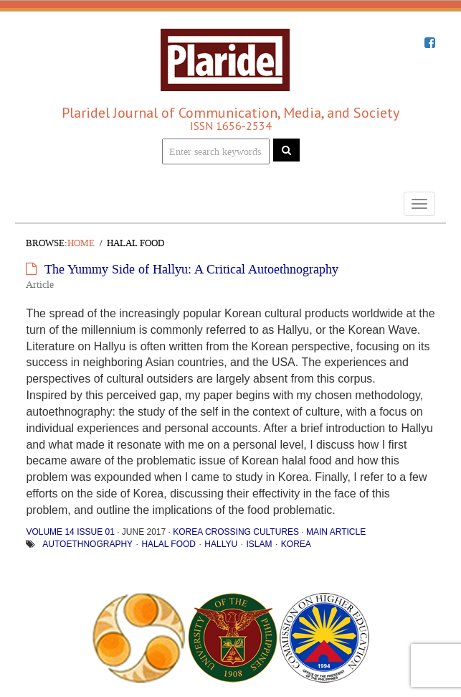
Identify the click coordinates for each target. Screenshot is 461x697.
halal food (168, 544)
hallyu (220, 544)
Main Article (336, 532)
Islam (259, 544)
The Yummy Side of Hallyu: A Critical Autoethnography (191, 269)
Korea (296, 544)
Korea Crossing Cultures (236, 532)
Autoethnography (87, 544)
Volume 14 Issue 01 (70, 532)
